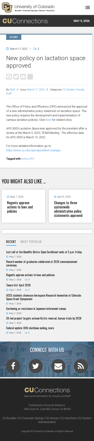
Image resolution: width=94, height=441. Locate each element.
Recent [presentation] (11, 241)
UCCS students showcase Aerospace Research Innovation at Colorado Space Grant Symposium (43, 297)
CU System (69, 89)
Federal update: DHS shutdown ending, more (30, 328)
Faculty (80, 89)
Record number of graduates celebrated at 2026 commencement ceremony (41, 263)
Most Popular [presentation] (31, 241)
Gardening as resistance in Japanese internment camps (36, 308)
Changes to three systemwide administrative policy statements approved (68, 209)
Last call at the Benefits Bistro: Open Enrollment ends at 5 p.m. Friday (44, 252)
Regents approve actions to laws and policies (20, 207)
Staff (12, 89)
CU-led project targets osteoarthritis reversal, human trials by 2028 (43, 318)
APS (31, 158)
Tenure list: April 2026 (18, 285)
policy (25, 158)
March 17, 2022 (36, 89)
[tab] (11, 242)
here (48, 119)
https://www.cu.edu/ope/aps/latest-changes (33, 150)
